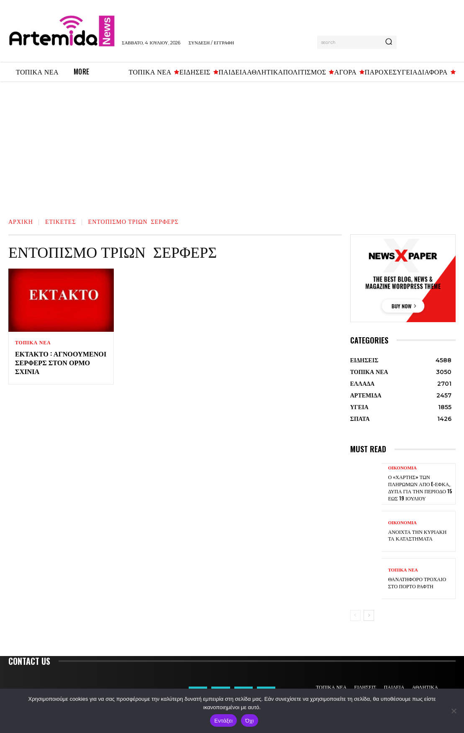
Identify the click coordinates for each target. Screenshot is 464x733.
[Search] (389, 42)
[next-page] (369, 615)
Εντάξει (223, 721)
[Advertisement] (232, 144)
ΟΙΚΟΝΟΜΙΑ (402, 469)
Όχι (249, 721)
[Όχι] (453, 711)
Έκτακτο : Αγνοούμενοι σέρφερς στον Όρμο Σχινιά (60, 362)
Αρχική (20, 221)
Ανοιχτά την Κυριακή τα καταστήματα (417, 535)
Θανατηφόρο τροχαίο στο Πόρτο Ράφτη (416, 582)
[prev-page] (355, 615)
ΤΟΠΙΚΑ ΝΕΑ (33, 342)
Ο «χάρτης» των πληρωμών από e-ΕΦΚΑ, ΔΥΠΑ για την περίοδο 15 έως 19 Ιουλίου (419, 487)
